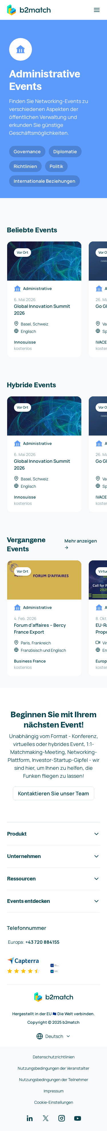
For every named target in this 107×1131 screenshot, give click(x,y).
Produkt (53, 834)
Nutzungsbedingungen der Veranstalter (53, 1068)
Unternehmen (53, 856)
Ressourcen (53, 878)
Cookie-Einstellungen (53, 1102)
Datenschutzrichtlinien (53, 1056)
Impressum (54, 1091)
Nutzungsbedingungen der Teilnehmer (53, 1079)
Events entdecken (53, 901)
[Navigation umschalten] (97, 10)
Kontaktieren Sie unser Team (53, 793)
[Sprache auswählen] (53, 1036)
